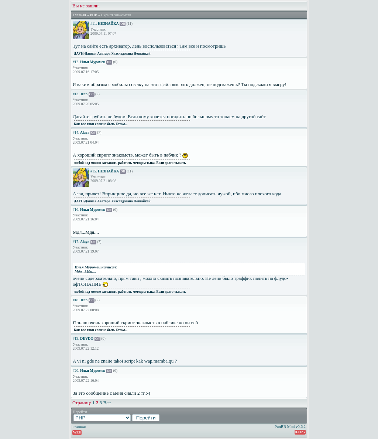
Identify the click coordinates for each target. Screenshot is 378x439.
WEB (77, 432)
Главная (79, 15)
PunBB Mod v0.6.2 (290, 426)
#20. (76, 370)
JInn (83, 94)
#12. (76, 62)
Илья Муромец (92, 62)
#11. (93, 23)
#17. (76, 242)
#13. (76, 94)
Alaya (84, 132)
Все (107, 402)
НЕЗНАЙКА (108, 23)
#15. (93, 171)
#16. (76, 210)
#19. (76, 338)
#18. (76, 300)
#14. (76, 132)
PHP (93, 15)
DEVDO (86, 338)
